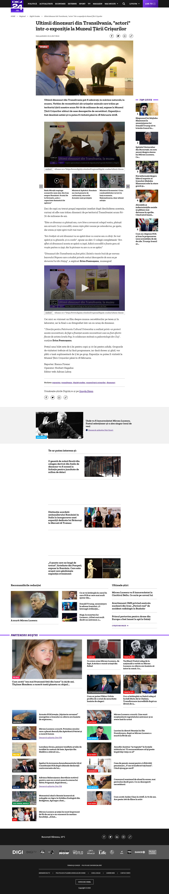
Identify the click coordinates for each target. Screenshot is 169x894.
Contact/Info (125, 873)
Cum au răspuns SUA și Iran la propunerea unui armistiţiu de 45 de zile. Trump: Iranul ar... (146, 238)
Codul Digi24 (95, 873)
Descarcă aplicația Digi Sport (100, 430)
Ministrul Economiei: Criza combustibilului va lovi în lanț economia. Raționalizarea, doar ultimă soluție (112, 195)
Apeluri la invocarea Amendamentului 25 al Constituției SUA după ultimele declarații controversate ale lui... (60, 765)
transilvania (67, 382)
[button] (84, 144)
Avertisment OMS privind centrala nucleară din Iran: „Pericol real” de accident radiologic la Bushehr (131, 605)
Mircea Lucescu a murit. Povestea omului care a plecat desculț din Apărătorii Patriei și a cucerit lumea (60, 731)
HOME (13, 16)
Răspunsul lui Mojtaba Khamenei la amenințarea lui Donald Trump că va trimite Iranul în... (147, 123)
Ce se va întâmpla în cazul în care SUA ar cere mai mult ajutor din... (93, 595)
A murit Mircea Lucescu (24, 620)
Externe (72, 3)
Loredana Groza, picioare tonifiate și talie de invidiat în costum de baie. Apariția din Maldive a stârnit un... (60, 749)
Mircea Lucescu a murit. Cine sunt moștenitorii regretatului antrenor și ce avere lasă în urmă (133, 717)
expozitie (56, 382)
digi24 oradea (79, 382)
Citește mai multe (119, 625)
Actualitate (46, 3)
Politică (32, 3)
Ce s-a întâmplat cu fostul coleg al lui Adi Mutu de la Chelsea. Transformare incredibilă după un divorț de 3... (140, 700)
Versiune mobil (84, 882)
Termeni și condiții (73, 865)
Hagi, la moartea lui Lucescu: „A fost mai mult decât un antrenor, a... (92, 617)
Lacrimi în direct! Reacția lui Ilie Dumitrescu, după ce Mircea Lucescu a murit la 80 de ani (132, 733)
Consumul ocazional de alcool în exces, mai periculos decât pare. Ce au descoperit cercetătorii (134, 782)
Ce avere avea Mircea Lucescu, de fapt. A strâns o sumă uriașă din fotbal (103, 663)
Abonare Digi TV (44, 873)
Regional (22, 16)
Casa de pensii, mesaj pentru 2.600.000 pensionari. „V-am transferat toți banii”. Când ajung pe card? (133, 765)
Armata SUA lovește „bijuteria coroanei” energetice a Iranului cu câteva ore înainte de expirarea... (59, 717)
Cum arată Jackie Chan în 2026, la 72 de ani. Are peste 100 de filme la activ (135, 798)
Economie (60, 3)
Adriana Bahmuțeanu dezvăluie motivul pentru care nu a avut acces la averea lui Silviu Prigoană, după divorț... (58, 780)
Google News (86, 391)
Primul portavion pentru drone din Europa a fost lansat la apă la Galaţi (131, 618)
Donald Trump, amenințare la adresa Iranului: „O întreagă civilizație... (93, 606)
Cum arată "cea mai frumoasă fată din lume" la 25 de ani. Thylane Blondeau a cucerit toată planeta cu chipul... (43, 683)
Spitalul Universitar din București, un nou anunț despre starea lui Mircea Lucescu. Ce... (146, 152)
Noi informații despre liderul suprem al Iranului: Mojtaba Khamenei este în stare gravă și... (147, 181)
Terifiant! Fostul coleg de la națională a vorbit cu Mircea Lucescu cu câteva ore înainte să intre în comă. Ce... (138, 665)
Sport (82, 3)
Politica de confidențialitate (92, 865)
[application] (84, 144)
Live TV (149, 3)
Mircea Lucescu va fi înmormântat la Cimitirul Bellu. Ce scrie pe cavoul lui (132, 594)
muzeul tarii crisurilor (96, 382)
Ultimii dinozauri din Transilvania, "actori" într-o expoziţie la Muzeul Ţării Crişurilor (73, 16)
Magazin (97, 3)
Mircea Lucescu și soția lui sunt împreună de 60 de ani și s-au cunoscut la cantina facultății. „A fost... (59, 814)
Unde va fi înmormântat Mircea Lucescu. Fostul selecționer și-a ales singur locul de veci (109, 423)
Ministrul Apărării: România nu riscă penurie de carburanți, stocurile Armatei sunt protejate (84, 194)
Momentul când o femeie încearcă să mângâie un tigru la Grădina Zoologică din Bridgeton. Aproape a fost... (59, 798)
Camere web (110, 873)
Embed (49, 169)
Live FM (133, 3)
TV (89, 3)
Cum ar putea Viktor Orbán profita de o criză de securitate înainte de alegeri (101, 699)
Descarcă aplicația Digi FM (50, 737)
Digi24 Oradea (35, 16)
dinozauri (111, 382)
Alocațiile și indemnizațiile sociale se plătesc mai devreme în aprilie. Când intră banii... (146, 209)
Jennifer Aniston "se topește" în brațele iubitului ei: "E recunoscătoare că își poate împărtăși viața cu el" (134, 749)
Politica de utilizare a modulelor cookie (70, 873)
